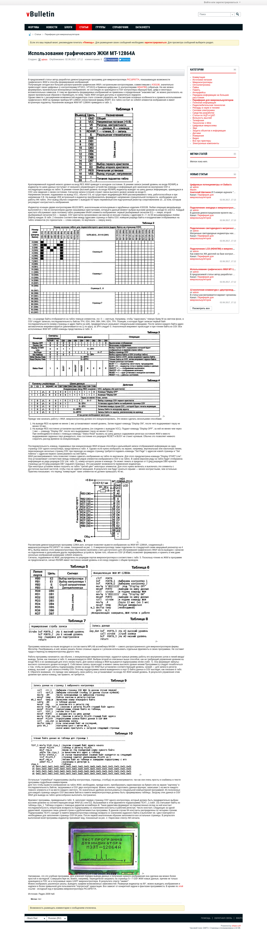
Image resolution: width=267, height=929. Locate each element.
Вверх (239, 918)
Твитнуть (125, 59)
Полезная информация (204, 102)
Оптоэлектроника (201, 85)
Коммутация (199, 77)
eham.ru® (236, 926)
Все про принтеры (202, 141)
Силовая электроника (204, 110)
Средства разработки (203, 113)
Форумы (33, 27)
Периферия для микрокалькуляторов (62, 34)
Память (196, 90)
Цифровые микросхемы (205, 125)
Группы (100, 27)
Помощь (205, 918)
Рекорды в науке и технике (206, 107)
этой (181, 886)
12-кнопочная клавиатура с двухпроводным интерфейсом (222, 290)
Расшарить (111, 59)
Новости (51, 27)
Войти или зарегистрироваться (222, 2)
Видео (196, 138)
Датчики (197, 133)
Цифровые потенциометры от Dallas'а (211, 184)
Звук (195, 128)
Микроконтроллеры (202, 82)
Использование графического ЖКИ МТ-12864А (215, 269)
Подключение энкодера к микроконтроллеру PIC (216, 207)
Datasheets (143, 27)
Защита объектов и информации (209, 130)
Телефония (198, 120)
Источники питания (202, 80)
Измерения (198, 135)
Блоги (68, 27)
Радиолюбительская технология (209, 105)
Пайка (196, 87)
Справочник (120, 27)
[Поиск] (216, 14)
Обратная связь (223, 918)
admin (44, 59)
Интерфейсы (199, 92)
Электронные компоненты (206, 143)
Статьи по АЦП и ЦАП (204, 115)
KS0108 (156, 84)
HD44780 (141, 87)
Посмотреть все (201, 308)
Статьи (83, 27)
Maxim (193, 189)
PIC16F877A (133, 79)
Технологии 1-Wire (202, 123)
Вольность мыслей (202, 118)
